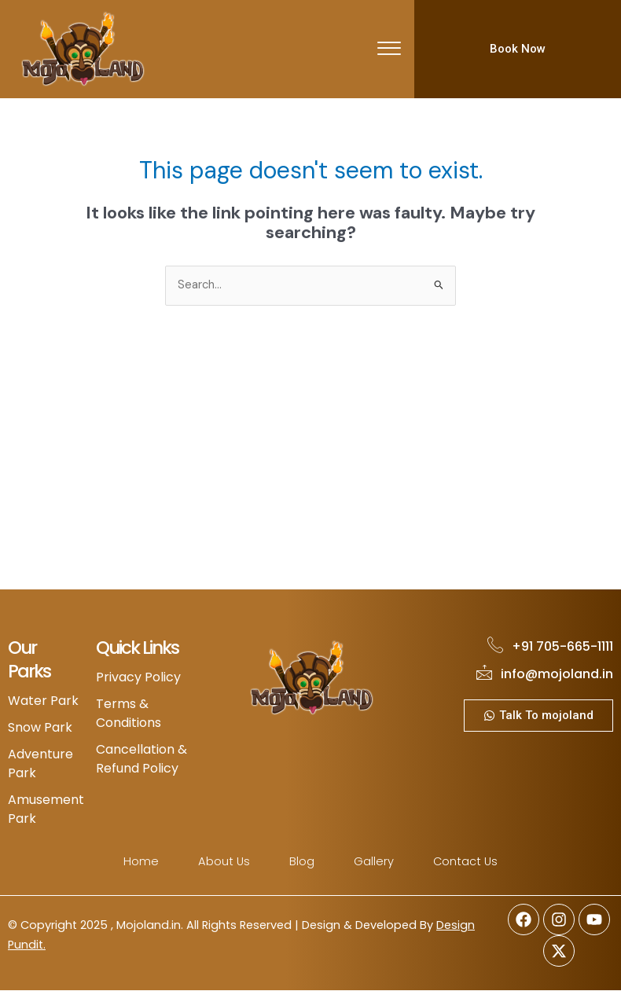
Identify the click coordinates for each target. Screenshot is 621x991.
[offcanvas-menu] (389, 49)
